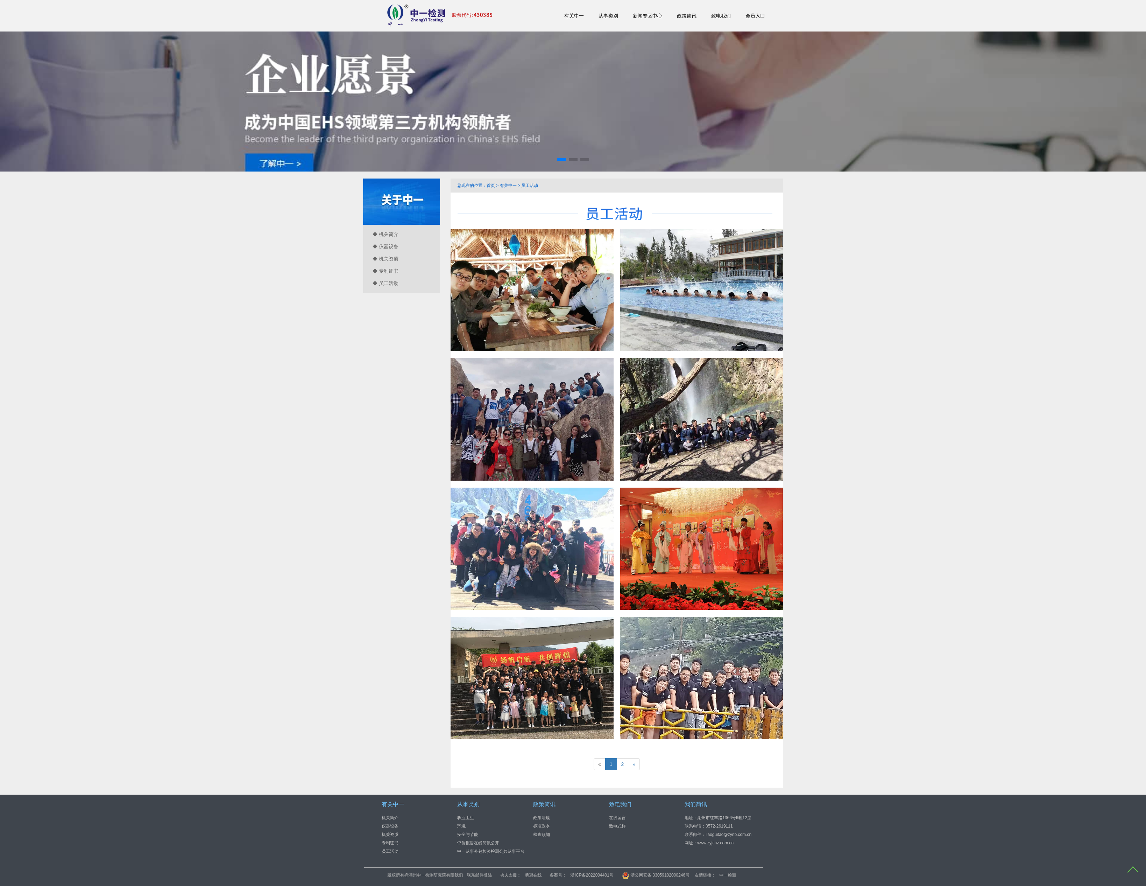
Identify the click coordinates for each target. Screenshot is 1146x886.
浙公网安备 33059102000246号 (708, 875)
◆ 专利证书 (385, 271)
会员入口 (755, 16)
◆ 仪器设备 (385, 246)
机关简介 (390, 817)
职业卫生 (465, 817)
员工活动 (529, 185)
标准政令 (541, 826)
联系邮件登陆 (531, 875)
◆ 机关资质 (385, 258)
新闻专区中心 (647, 16)
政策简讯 (686, 16)
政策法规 (541, 817)
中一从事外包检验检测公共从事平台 (490, 851)
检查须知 (541, 834)
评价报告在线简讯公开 (478, 842)
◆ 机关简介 (385, 234)
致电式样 (617, 826)
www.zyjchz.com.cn (715, 842)
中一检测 (779, 875)
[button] (561, 159)
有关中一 (574, 16)
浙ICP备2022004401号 (644, 875)
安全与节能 (467, 834)
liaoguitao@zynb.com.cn (728, 834)
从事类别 (608, 16)
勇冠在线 (585, 875)
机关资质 (390, 834)
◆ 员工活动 (385, 283)
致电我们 (721, 16)
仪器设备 (390, 826)
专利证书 (390, 842)
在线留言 (617, 817)
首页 (491, 185)
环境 (461, 826)
